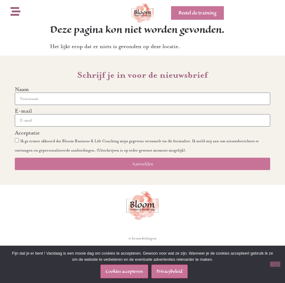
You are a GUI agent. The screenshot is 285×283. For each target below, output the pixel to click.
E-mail (23, 117)
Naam (22, 95)
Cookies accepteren (124, 271)
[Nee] (275, 264)
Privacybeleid (169, 271)
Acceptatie (27, 139)
